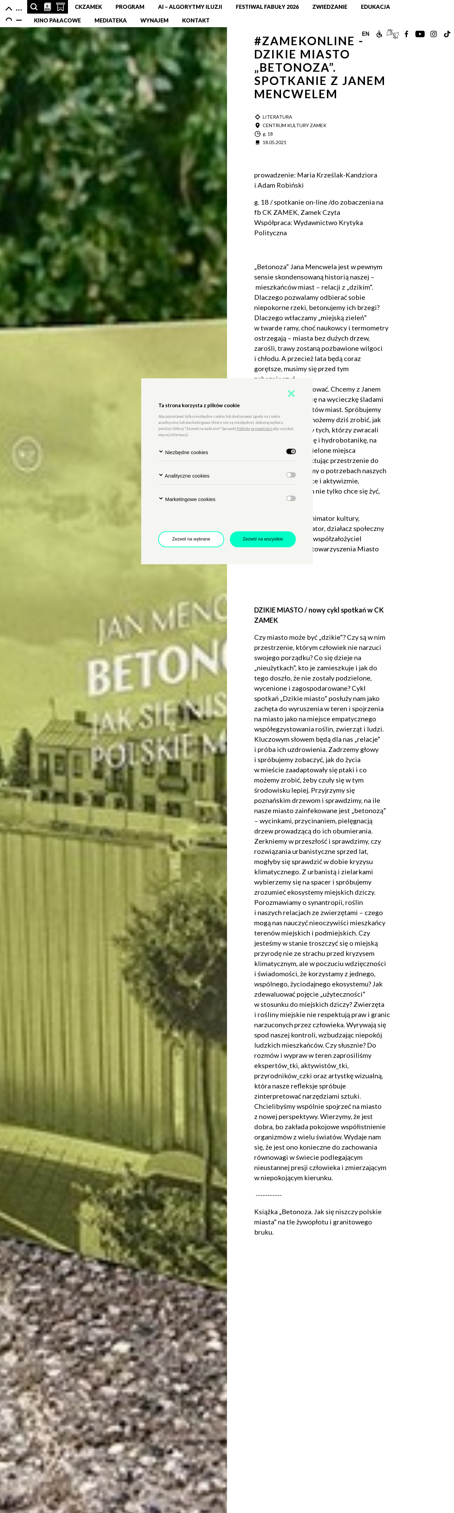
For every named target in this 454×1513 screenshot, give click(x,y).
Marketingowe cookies (187, 499)
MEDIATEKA (110, 20)
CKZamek (88, 6)
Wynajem (154, 20)
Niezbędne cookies (183, 452)
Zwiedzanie (329, 6)
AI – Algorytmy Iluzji (190, 6)
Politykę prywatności (255, 428)
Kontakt (196, 20)
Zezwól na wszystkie (263, 538)
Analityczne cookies (184, 475)
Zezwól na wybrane (191, 538)
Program (130, 6)
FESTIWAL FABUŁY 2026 (267, 6)
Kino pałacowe (57, 20)
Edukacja (375, 6)
